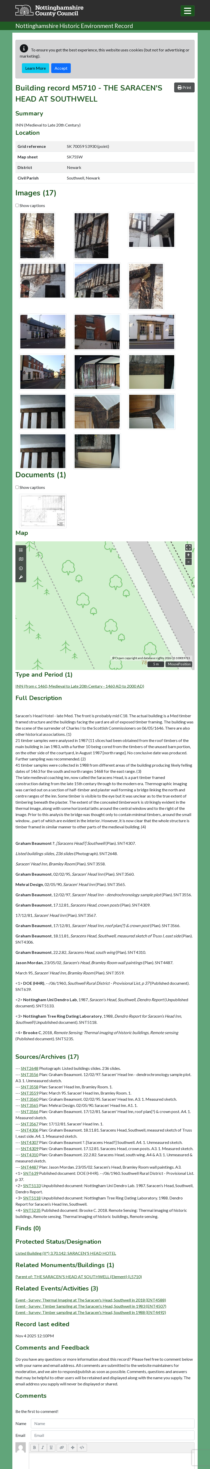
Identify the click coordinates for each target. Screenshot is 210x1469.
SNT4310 (29, 1154)
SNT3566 (29, 1111)
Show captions (30, 205)
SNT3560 (29, 1099)
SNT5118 (32, 1197)
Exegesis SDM (113, 1450)
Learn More (35, 68)
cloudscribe (132, 1455)
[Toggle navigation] (188, 10)
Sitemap (105, 1435)
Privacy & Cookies (105, 1430)
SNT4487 (29, 1167)
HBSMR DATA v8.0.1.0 (103, 1455)
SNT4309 (29, 1148)
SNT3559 (29, 1092)
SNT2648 (29, 1068)
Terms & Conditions (105, 1420)
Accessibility (105, 1425)
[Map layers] (21, 550)
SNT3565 (29, 1105)
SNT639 (30, 1173)
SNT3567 (29, 1123)
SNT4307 (29, 1142)
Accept (61, 68)
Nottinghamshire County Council (118, 1440)
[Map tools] (21, 577)
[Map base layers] (21, 559)
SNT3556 (29, 1074)
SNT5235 (32, 1210)
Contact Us (105, 1415)
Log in (105, 1460)
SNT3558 (29, 1086)
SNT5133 (32, 1185)
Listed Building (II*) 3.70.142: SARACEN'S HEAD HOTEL (65, 1253)
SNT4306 (29, 1129)
